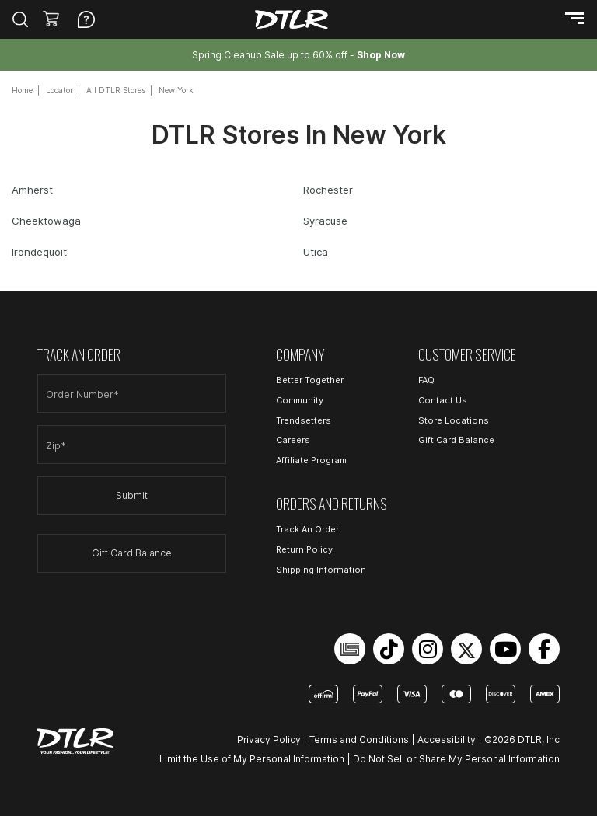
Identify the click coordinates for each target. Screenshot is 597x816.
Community (299, 400)
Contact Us (442, 400)
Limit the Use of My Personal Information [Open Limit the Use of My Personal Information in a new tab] (251, 759)
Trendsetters (303, 420)
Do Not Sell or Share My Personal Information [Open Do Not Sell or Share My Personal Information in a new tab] (456, 759)
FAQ (426, 380)
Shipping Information (321, 569)
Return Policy (304, 549)
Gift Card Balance (132, 553)
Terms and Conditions (359, 739)
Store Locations (453, 420)
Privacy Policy (269, 739)
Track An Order (307, 529)
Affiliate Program (311, 460)
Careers (293, 439)
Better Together (310, 380)
